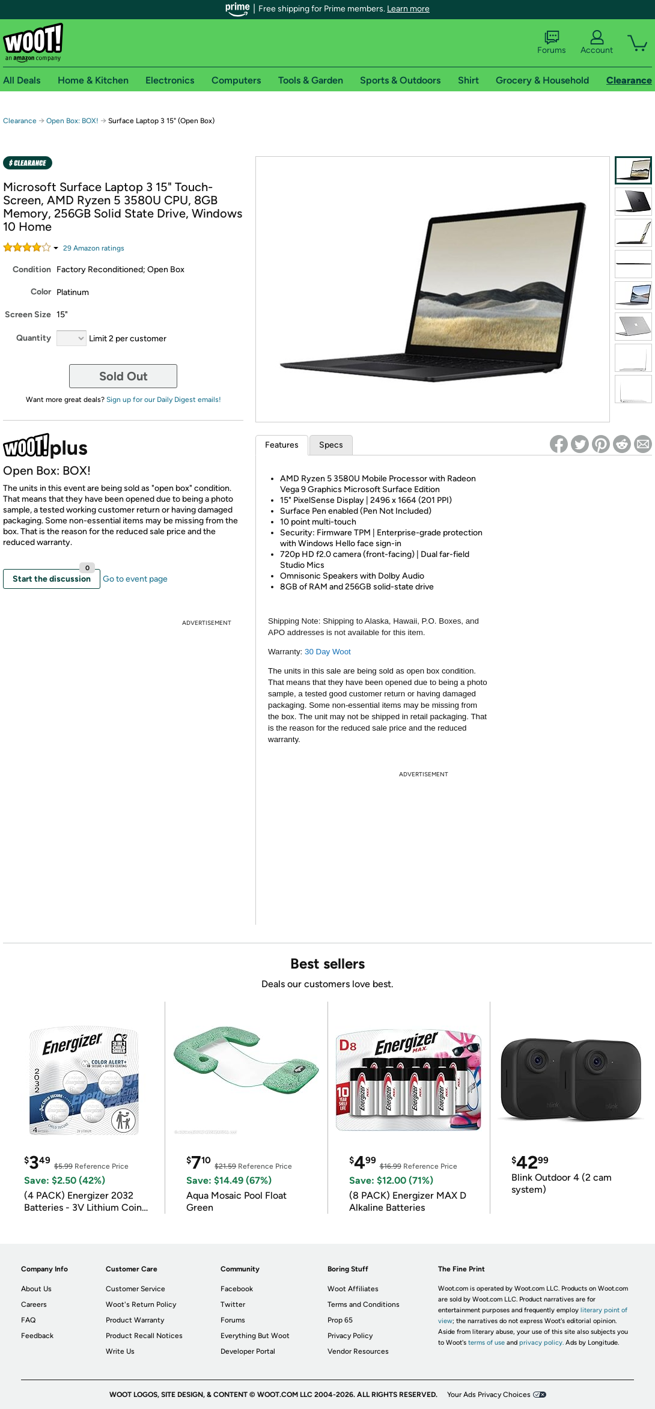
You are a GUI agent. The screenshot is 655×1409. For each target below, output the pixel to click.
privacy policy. (541, 1343)
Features (282, 445)
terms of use (486, 1343)
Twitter (233, 1304)
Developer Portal (248, 1351)
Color (41, 292)
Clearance (20, 121)
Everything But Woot (255, 1335)
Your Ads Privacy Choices (489, 1394)
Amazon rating (93, 248)
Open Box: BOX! (72, 121)
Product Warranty (135, 1320)
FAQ (28, 1320)
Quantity (33, 338)
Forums (551, 42)
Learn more (408, 9)
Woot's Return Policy (141, 1304)
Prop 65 (340, 1320)
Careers (34, 1304)
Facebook (237, 1289)
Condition (32, 269)
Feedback (37, 1335)
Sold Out (123, 376)
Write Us (120, 1351)
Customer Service (135, 1289)
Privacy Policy (350, 1335)
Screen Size (28, 314)
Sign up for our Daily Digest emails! (163, 399)
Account (596, 42)
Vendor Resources (358, 1351)
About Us (36, 1289)
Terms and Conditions (364, 1304)
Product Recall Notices (144, 1335)
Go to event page (135, 579)
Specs (331, 445)
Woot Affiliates (353, 1289)
